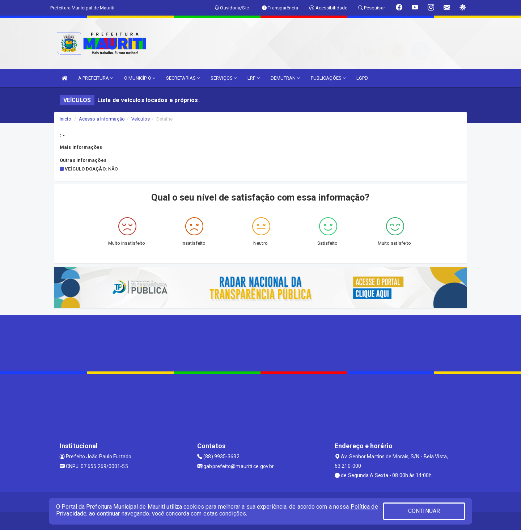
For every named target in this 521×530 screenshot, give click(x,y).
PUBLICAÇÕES (328, 78)
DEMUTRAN (285, 78)
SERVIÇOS (224, 78)
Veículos (140, 119)
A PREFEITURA (95, 78)
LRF (253, 78)
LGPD (362, 78)
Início (65, 119)
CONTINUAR (424, 511)
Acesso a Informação (102, 119)
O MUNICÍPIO (139, 78)
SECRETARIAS (183, 78)
